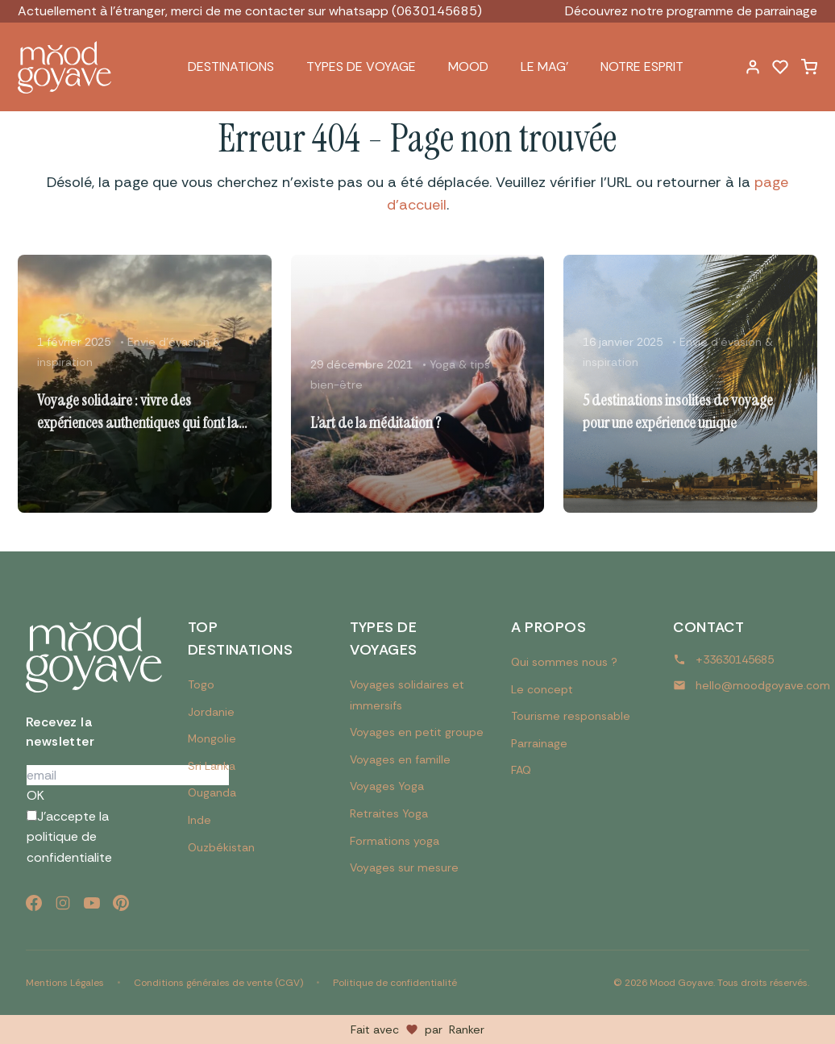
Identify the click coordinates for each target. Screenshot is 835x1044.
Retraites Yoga (389, 813)
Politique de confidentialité (395, 982)
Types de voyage (361, 66)
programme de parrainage (742, 10)
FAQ (521, 770)
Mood (468, 66)
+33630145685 (735, 659)
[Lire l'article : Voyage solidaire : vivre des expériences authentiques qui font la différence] (145, 384)
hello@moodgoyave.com (763, 685)
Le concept (542, 689)
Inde (199, 820)
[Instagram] (63, 903)
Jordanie (211, 712)
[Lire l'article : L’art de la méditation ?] (418, 384)
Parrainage (539, 743)
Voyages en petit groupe (417, 732)
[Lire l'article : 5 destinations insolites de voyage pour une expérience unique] (690, 384)
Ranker (466, 1029)
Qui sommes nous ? (564, 662)
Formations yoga (394, 841)
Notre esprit (641, 66)
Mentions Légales (65, 982)
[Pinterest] (121, 903)
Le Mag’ (544, 66)
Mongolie (212, 738)
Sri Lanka (211, 766)
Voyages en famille (400, 759)
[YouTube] (92, 903)
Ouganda (212, 792)
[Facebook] (34, 903)
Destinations (231, 66)
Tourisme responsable (570, 716)
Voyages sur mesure (404, 867)
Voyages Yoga (387, 786)
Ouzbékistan (221, 847)
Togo (201, 684)
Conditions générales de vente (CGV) (218, 982)
